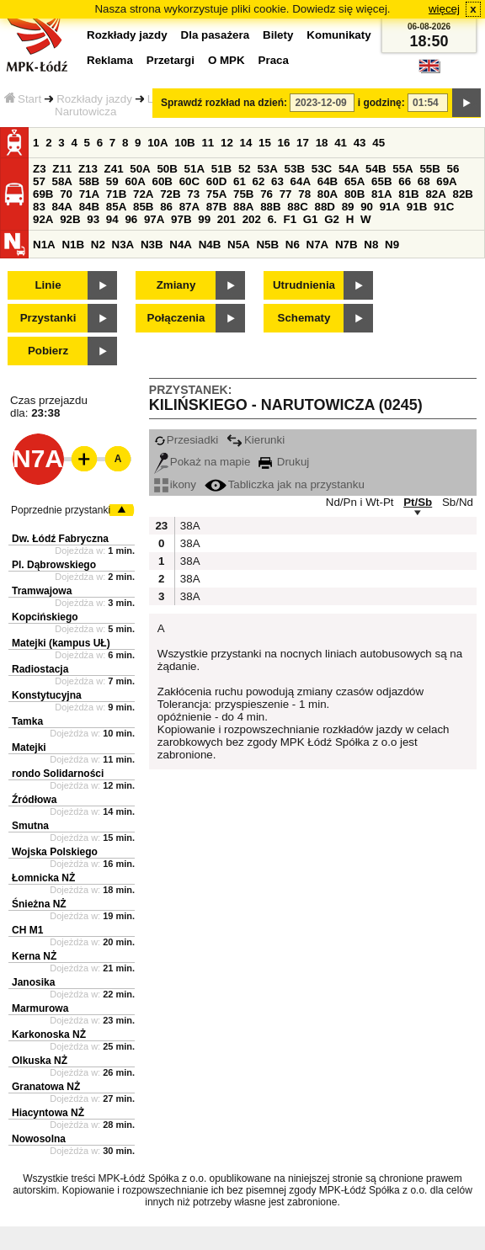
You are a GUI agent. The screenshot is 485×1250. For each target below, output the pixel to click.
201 (226, 219)
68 (424, 181)
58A (62, 181)
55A (402, 168)
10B (184, 142)
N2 (98, 244)
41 (340, 142)
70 (66, 194)
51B (221, 168)
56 (453, 168)
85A (116, 206)
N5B (267, 244)
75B (243, 194)
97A (154, 219)
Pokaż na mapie (202, 461)
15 (264, 142)
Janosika (33, 982)
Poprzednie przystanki (60, 510)
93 (93, 219)
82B (463, 194)
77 (286, 194)
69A (446, 181)
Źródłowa (34, 800)
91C (444, 206)
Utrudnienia (304, 285)
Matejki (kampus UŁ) (61, 643)
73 (193, 194)
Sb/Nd (457, 502)
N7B (346, 244)
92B (70, 219)
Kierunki (256, 440)
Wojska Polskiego (55, 852)
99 (204, 219)
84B (89, 206)
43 (360, 142)
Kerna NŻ (34, 956)
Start (22, 99)
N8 (371, 244)
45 (378, 142)
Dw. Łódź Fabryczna (60, 539)
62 (259, 181)
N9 (392, 244)
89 (348, 206)
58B (89, 181)
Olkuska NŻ (39, 1060)
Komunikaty (338, 35)
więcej (444, 9)
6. (272, 219)
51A (194, 168)
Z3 (39, 168)
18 (322, 142)
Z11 (62, 168)
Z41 (114, 168)
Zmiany (176, 285)
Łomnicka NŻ (43, 878)
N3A (123, 244)
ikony (175, 484)
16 (284, 142)
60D (216, 181)
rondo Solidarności (58, 773)
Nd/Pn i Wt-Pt (360, 502)
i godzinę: (381, 103)
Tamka (27, 721)
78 (304, 194)
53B (295, 168)
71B (116, 194)
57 (39, 181)
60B (162, 181)
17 (302, 142)
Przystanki (48, 317)
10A (157, 142)
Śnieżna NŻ (39, 904)
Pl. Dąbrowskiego (54, 565)
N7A (317, 244)
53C (322, 168)
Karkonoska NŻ (49, 1034)
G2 (331, 219)
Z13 (88, 168)
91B (417, 206)
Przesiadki (186, 440)
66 (404, 181)
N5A (238, 244)
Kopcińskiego (45, 617)
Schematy (304, 317)
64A (300, 181)
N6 (292, 244)
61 (239, 181)
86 (166, 206)
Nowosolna (39, 1139)
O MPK (226, 60)
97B (181, 219)
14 (246, 142)
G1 (310, 219)
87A (189, 206)
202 (251, 219)
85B (143, 206)
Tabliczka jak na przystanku (285, 484)
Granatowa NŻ (46, 1087)
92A (43, 219)
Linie (48, 285)
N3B (152, 244)
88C (297, 206)
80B (354, 194)
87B (216, 206)
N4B (210, 244)
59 (112, 181)
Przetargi (171, 60)
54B (375, 168)
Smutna (30, 826)
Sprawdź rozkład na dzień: (224, 103)
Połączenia (176, 317)
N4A (180, 244)
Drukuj (283, 461)
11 (207, 142)
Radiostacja (40, 669)
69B (43, 194)
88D (324, 206)
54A (348, 168)
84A (62, 206)
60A (135, 181)
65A (354, 181)
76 (266, 194)
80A (327, 194)
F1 (289, 219)
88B (270, 206)
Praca (273, 60)
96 (131, 219)
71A (89, 194)
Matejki (29, 747)
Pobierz (48, 350)
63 (277, 181)
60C (189, 181)
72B (170, 194)
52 (244, 168)
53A (267, 168)
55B (429, 168)
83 (39, 206)
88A (243, 206)
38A (188, 525)
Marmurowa (40, 1008)
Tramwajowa (42, 591)
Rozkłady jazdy (94, 99)
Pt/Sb (417, 502)
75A (216, 194)
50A (140, 168)
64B (327, 181)
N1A (44, 244)
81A (381, 194)
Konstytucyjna (47, 695)
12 (227, 142)
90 (366, 206)
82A (435, 194)
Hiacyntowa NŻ (48, 1113)
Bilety (278, 35)
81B (408, 194)
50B (167, 168)
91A (390, 206)
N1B (72, 244)
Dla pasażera (215, 35)
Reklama (110, 60)
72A (143, 194)
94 (112, 219)
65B (381, 181)
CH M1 (27, 930)
